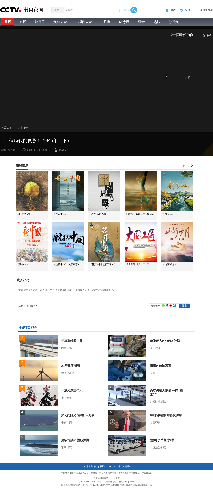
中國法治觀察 (158, 447)
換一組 (186, 165)
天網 (152, 373)
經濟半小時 (68, 373)
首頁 (7, 22)
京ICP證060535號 (87, 481)
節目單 (40, 22)
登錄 (173, 10)
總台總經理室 (124, 466)
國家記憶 (66, 348)
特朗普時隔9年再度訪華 (166, 415)
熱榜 (126, 10)
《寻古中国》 (60, 214)
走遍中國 (66, 422)
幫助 (187, 10)
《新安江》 (168, 214)
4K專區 (124, 22)
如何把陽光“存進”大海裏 (77, 415)
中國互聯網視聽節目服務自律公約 (136, 485)
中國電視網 (66, 473)
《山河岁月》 (169, 264)
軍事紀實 (66, 447)
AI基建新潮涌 (70, 365)
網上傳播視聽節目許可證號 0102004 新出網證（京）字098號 (90, 485)
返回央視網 (206, 10)
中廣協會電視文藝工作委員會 (113, 473)
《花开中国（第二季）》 (103, 264)
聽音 (141, 22)
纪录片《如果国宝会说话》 (140, 214)
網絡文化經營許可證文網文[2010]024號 (115, 481)
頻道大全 (61, 22)
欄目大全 (86, 22)
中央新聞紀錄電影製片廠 (140, 473)
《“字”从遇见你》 (99, 214)
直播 (23, 22)
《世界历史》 (24, 214)
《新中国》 (23, 264)
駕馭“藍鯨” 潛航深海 (75, 440)
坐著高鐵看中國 (71, 341)
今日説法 (155, 348)
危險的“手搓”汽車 (162, 440)
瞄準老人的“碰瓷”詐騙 (165, 341)
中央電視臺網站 (89, 466)
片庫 (106, 22)
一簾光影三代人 (71, 390)
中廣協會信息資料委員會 (85, 473)
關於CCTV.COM (107, 466)
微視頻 (174, 22)
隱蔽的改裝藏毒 (160, 365)
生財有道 (66, 397)
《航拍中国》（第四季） (66, 264)
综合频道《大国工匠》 (138, 264)
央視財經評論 (158, 401)
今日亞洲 (155, 422)
